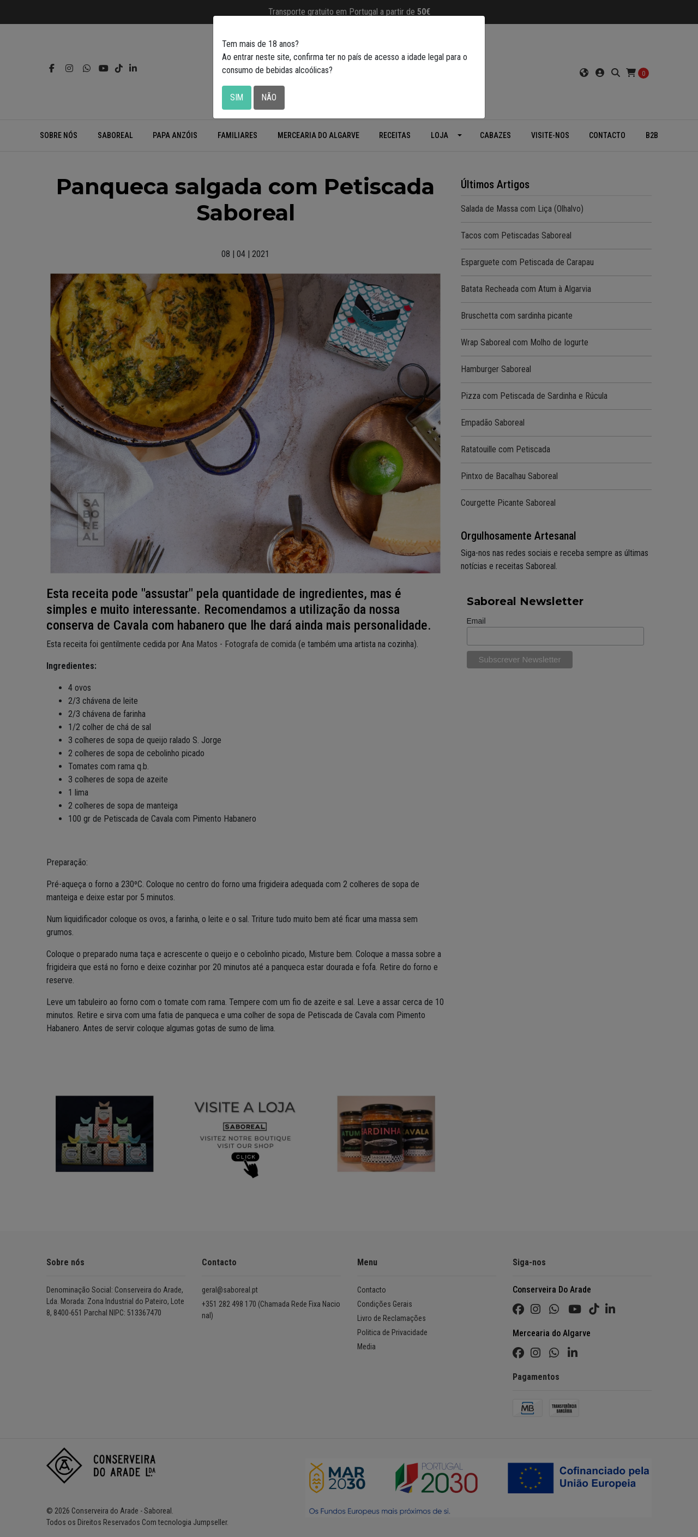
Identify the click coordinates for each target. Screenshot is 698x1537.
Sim (237, 97)
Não (270, 97)
